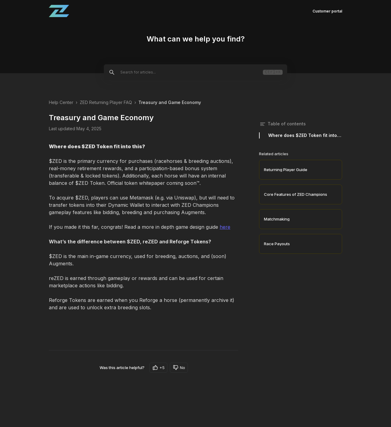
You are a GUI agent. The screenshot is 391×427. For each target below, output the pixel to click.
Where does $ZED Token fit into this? (305, 135)
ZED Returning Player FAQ (106, 102)
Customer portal (327, 11)
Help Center (61, 102)
